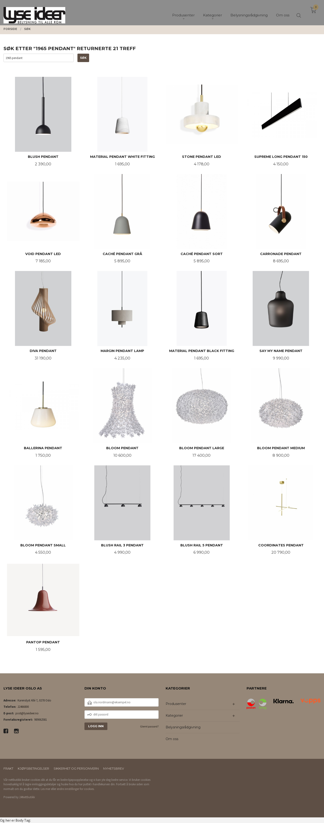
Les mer (45, 789)
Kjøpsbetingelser (33, 768)
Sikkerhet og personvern (76, 768)
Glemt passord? (149, 726)
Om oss (172, 739)
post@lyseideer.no (27, 713)
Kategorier (174, 715)
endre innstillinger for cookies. (76, 789)
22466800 (23, 707)
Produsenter (176, 704)
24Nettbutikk (27, 797)
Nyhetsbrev (113, 768)
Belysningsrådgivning (183, 727)
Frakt (8, 768)
